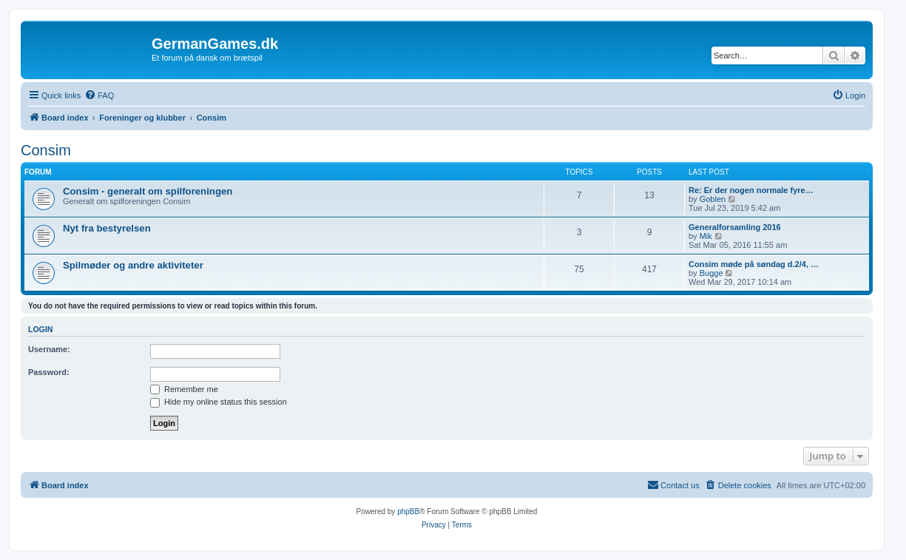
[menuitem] (99, 95)
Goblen (713, 199)
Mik (706, 236)
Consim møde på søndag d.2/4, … (754, 264)
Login (40, 329)
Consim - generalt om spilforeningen (147, 191)
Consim (46, 150)
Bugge (711, 273)
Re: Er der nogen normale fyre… (751, 190)
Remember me (184, 389)
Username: (49, 349)
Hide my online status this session (218, 401)
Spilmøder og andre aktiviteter (133, 265)
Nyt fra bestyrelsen (107, 228)
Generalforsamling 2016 (735, 227)
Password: (49, 372)
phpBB (408, 511)
